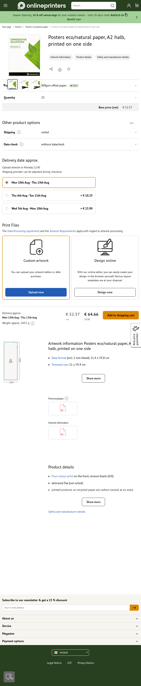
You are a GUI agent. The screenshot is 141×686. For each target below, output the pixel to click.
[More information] (19, 132)
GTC (69, 663)
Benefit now (74, 19)
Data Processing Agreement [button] (23, 231)
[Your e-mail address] (66, 608)
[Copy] (126, 15)
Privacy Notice (86, 663)
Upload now (36, 292)
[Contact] (9, 676)
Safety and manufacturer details (113, 57)
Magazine (68, 634)
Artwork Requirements (63, 231)
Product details (83, 57)
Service (68, 626)
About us (68, 619)
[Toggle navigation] (5, 5)
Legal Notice (54, 663)
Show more (93, 378)
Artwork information (60, 57)
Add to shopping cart (120, 315)
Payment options (68, 641)
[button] (24, 55)
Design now (105, 292)
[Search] (90, 5)
